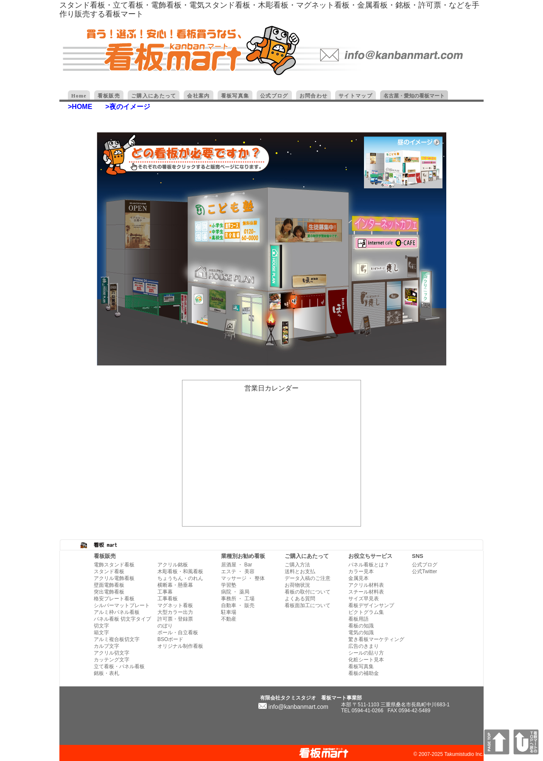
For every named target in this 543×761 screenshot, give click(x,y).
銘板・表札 (106, 673)
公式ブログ (424, 565)
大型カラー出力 (175, 612)
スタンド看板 (109, 571)
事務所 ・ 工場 (238, 599)
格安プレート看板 (114, 599)
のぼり (165, 626)
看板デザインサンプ (371, 605)
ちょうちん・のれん (180, 578)
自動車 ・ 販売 (238, 605)
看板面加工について (307, 605)
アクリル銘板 (172, 565)
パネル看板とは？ (368, 565)
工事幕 (165, 592)
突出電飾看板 (109, 592)
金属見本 (358, 578)
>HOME (80, 106)
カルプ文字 (106, 646)
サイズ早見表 (363, 599)
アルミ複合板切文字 (117, 639)
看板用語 (358, 619)
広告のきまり (363, 646)
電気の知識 (361, 633)
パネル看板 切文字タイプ (122, 619)
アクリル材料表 (366, 585)
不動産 (228, 619)
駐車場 (228, 612)
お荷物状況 (297, 585)
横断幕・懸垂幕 (175, 585)
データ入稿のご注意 (307, 578)
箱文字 (101, 633)
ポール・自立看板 (177, 633)
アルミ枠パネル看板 (117, 612)
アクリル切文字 (111, 653)
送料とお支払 (300, 571)
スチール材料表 (366, 592)
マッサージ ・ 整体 (243, 578)
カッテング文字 (111, 660)
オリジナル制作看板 (180, 646)
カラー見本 (361, 571)
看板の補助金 (363, 673)
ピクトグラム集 (366, 612)
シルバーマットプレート (122, 605)
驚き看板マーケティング (376, 639)
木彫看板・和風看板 (180, 571)
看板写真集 (361, 666)
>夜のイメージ (127, 106)
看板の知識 (361, 626)
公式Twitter (424, 571)
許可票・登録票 (175, 619)
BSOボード (170, 639)
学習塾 (228, 585)
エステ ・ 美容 (238, 571)
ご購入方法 (297, 565)
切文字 (101, 626)
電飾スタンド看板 (114, 565)
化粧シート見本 (366, 660)
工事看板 (167, 599)
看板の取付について (307, 592)
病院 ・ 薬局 (235, 592)
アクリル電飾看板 (114, 578)
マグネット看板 (175, 605)
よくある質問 (300, 599)
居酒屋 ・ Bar (236, 565)
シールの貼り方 (366, 653)
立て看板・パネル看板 (119, 666)
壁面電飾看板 (109, 585)
